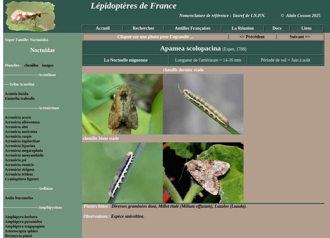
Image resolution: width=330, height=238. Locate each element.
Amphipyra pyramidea (23, 221)
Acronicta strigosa (19, 169)
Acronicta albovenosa (22, 122)
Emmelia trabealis (20, 98)
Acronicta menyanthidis (24, 155)
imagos (47, 65)
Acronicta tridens (19, 174)
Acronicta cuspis (18, 136)
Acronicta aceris (18, 117)
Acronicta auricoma (21, 131)
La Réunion (243, 28)
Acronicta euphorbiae (22, 141)
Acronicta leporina (20, 146)
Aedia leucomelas (19, 198)
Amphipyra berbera (21, 217)
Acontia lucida (16, 94)
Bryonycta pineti (18, 236)
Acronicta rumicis (19, 165)
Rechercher (143, 28)
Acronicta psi (15, 160)
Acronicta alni (16, 127)
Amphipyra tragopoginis (24, 226)
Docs (276, 28)
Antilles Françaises (192, 28)
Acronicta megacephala (24, 150)
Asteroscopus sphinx (21, 231)
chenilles (31, 65)
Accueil (102, 28)
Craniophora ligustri (21, 179)
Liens (306, 28)
